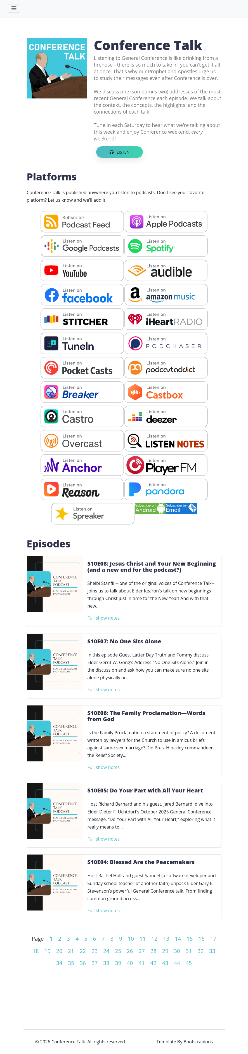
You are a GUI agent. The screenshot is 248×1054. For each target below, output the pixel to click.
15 (190, 938)
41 (142, 963)
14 (178, 938)
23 (94, 951)
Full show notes (104, 618)
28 (153, 951)
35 (71, 963)
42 (153, 963)
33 (212, 951)
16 (202, 938)
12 (154, 938)
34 (59, 963)
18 (36, 951)
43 (165, 963)
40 (130, 963)
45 (189, 963)
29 (165, 951)
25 (118, 951)
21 (71, 951)
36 (83, 963)
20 (59, 951)
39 (118, 963)
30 (177, 951)
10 (131, 938)
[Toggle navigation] (14, 8)
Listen (120, 152)
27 (142, 951)
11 (143, 938)
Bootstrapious (198, 1042)
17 (213, 938)
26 (130, 951)
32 (200, 951)
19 (47, 951)
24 (106, 951)
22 (83, 951)
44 (177, 963)
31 (189, 951)
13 (166, 938)
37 (94, 963)
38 (106, 963)
